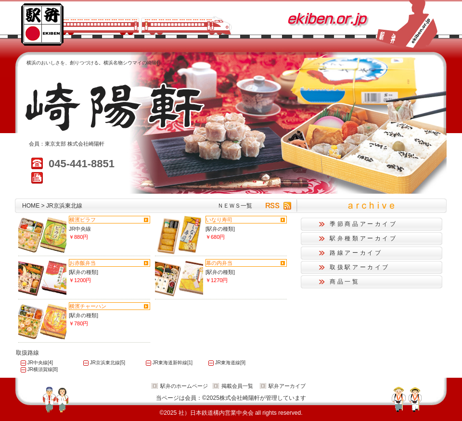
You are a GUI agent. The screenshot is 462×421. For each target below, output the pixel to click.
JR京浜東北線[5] (107, 362)
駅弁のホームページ (184, 386)
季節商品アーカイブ (364, 224)
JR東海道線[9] (230, 362)
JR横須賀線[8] (42, 369)
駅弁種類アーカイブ (364, 238)
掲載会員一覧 (237, 386)
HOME (30, 205)
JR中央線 (80, 229)
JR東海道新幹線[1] (172, 362)
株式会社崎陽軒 (85, 144)
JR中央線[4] (40, 362)
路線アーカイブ (356, 252)
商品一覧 (345, 281)
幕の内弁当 (219, 263)
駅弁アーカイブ (287, 386)
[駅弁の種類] (220, 229)
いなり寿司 (219, 220)
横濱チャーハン (87, 306)
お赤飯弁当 (82, 263)
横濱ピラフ (82, 220)
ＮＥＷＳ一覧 (235, 205)
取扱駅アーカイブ (360, 267)
